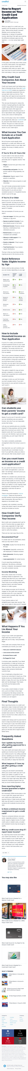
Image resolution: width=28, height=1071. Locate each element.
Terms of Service (10, 1068)
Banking (3, 1019)
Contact (21, 1019)
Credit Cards (4, 5)
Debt (3, 1020)
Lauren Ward (7, 21)
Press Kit (21, 1020)
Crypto (11, 1024)
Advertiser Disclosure (21, 5)
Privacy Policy (18, 1068)
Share (6, 852)
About (21, 1017)
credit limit (21, 119)
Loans (11, 1019)
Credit (3, 1017)
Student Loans (13, 1022)
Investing (12, 1017)
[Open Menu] (25, 1)
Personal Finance (13, 1020)
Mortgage (4, 1026)
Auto (3, 1024)
